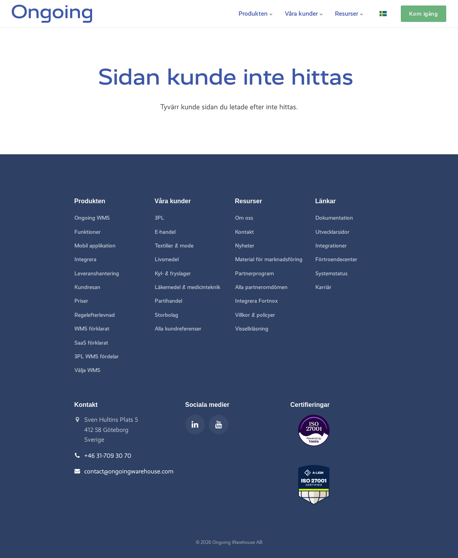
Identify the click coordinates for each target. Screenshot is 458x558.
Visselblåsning (251, 328)
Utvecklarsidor (332, 232)
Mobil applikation (95, 245)
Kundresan (87, 287)
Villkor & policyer (255, 315)
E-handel (165, 232)
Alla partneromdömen (261, 287)
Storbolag (166, 315)
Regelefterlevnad (94, 315)
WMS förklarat (91, 328)
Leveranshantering (96, 273)
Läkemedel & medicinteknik (187, 287)
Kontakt (244, 232)
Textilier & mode (174, 245)
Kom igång (423, 13)
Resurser (349, 13)
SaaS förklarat (91, 342)
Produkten (256, 13)
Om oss (244, 218)
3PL (159, 218)
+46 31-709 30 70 (107, 455)
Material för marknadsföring (268, 259)
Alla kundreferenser (178, 328)
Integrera (85, 259)
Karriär (323, 287)
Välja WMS (87, 370)
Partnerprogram (254, 273)
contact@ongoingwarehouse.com (129, 471)
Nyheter (244, 245)
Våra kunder (304, 13)
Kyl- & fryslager (173, 273)
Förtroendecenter (336, 259)
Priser (81, 301)
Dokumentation (334, 218)
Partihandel (168, 301)
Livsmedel (167, 259)
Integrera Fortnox (256, 301)
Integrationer (331, 245)
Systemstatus (331, 273)
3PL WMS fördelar (96, 356)
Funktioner (87, 232)
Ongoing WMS (92, 218)
